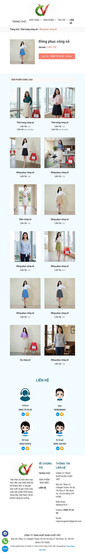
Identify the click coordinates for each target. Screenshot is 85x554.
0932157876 (25, 444)
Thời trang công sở (25, 122)
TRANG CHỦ (19, 21)
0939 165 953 (59, 444)
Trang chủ (14, 29)
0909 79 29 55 (57, 56)
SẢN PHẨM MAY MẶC (44, 481)
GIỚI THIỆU (34, 20)
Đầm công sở (25, 219)
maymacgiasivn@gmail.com (69, 521)
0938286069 (60, 410)
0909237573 (61, 505)
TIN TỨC (62, 20)
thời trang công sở (29, 29)
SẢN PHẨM (48, 20)
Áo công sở (25, 360)
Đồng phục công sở (25, 172)
